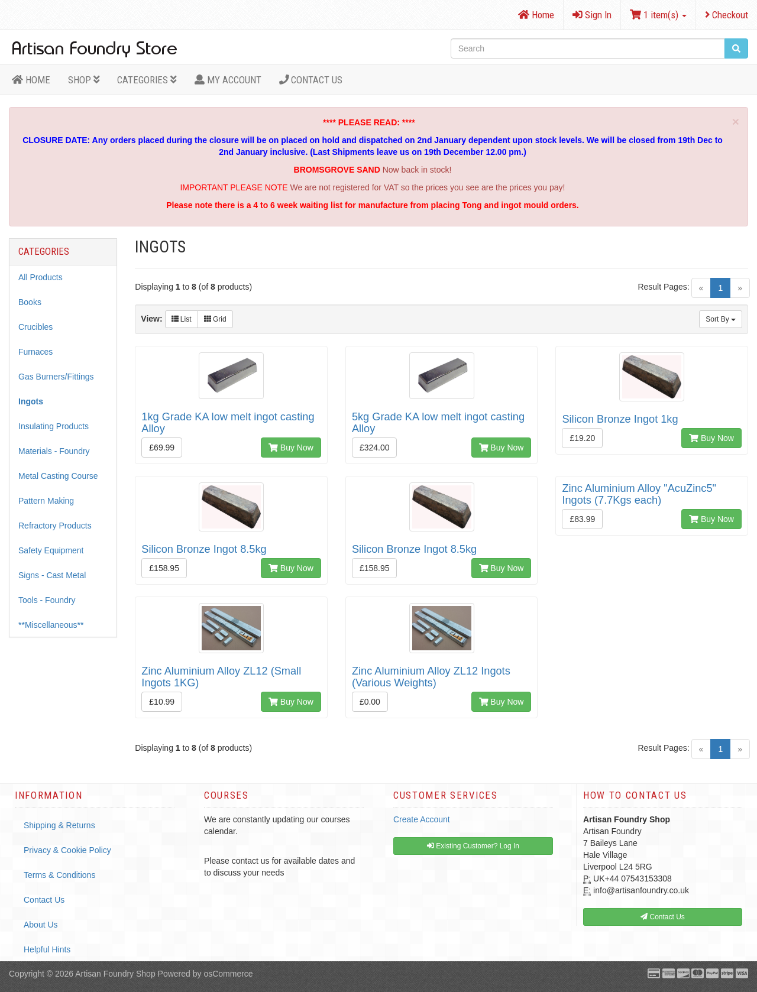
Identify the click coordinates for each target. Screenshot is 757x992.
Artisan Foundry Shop (115, 973)
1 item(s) (658, 15)
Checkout (726, 15)
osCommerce (228, 973)
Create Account (421, 819)
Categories (147, 80)
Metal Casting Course (58, 476)
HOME (31, 80)
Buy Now (290, 447)
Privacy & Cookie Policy (67, 850)
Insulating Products (53, 426)
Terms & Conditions (59, 875)
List (182, 319)
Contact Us (311, 80)
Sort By (721, 319)
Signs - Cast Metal (52, 575)
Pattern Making (46, 500)
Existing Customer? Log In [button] (473, 846)
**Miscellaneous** (51, 625)
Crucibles (35, 327)
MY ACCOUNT (228, 80)
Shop (84, 80)
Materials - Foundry (54, 451)
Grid (215, 319)
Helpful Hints (47, 949)
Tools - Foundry (46, 600)
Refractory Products (55, 525)
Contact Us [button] (662, 917)
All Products (40, 277)
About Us (41, 924)
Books (29, 302)
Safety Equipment (51, 550)
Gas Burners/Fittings (56, 376)
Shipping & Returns (59, 825)
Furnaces (35, 351)
